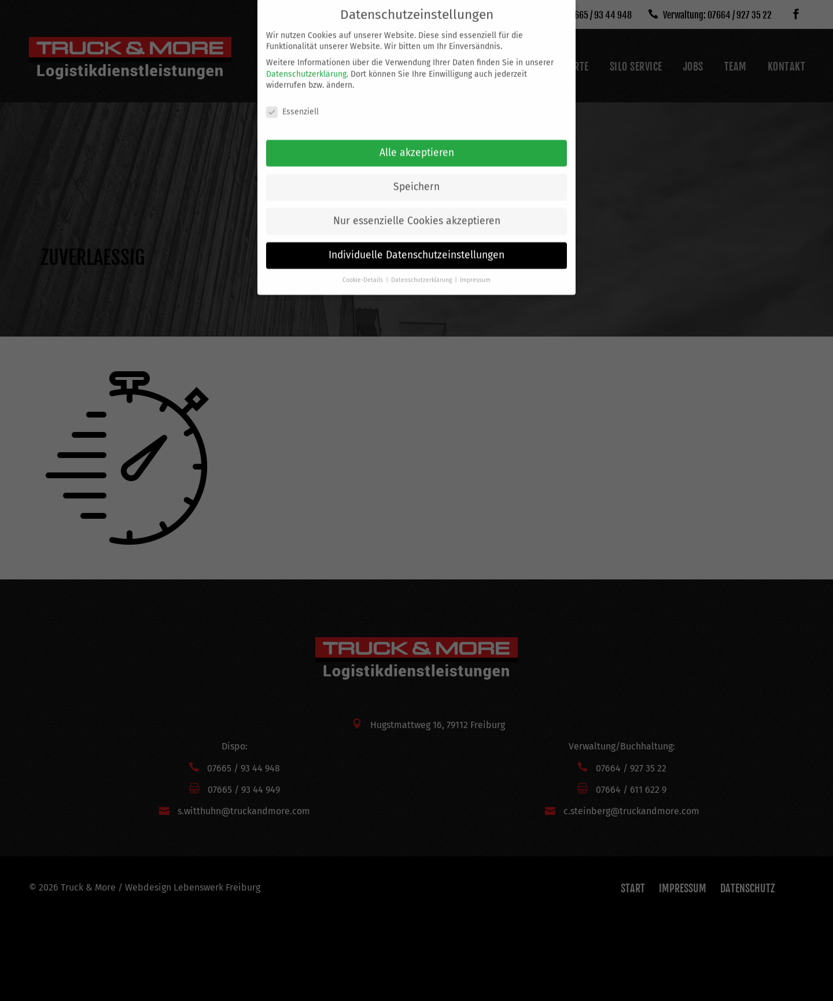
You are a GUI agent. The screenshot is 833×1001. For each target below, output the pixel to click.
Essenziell (292, 101)
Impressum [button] (475, 270)
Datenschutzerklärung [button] (422, 270)
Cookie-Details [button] (363, 270)
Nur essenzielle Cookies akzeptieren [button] (416, 211)
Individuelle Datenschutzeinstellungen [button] (416, 245)
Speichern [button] (416, 177)
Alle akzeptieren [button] (416, 142)
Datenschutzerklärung (306, 64)
